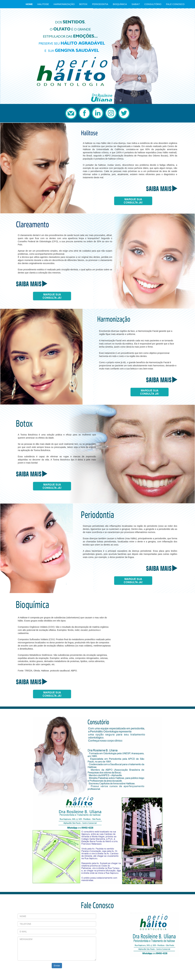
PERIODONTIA (100, 4)
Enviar (57, 965)
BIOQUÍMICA (120, 4)
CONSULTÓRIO (152, 4)
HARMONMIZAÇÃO (64, 4)
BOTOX (83, 4)
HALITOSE (43, 4)
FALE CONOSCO (175, 4)
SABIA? (136, 4)
